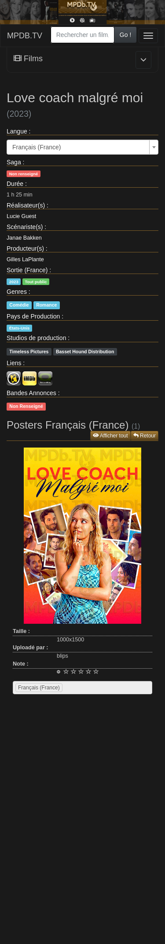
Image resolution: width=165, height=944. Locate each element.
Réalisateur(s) (26, 205)
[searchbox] (75, 687)
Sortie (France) (27, 270)
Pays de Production (33, 316)
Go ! (125, 34)
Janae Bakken (24, 238)
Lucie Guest (21, 216)
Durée (15, 183)
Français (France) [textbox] (36, 147)
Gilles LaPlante (25, 259)
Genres (17, 291)
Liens (14, 362)
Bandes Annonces (31, 392)
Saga (14, 162)
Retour (144, 436)
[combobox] (82, 34)
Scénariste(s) (25, 226)
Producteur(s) (25, 248)
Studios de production (36, 337)
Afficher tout (110, 436)
